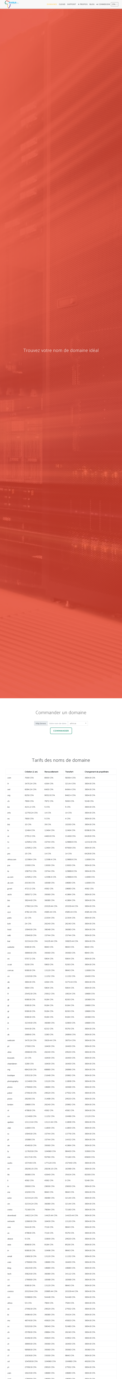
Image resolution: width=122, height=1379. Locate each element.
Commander (61, 731)
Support (71, 4)
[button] (78, 723)
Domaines (52, 4)
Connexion (103, 4)
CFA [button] (114, 4)
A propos (83, 4)
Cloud (62, 4)
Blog (92, 4)
